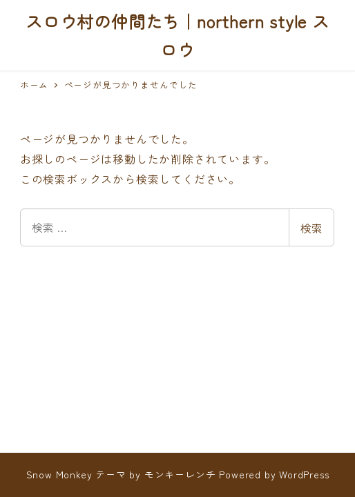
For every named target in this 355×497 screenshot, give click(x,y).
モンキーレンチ (180, 474)
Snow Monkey (59, 474)
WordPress (304, 474)
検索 (311, 228)
